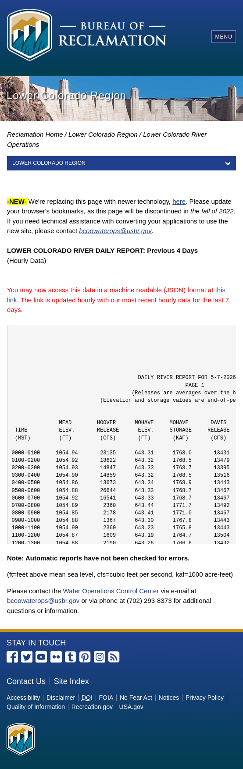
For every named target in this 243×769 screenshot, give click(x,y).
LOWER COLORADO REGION (49, 163)
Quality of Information (36, 706)
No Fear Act (136, 697)
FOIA (106, 697)
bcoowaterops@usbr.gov (43, 600)
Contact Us (26, 681)
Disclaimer (60, 697)
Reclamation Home (35, 134)
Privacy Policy (205, 697)
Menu (223, 37)
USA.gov (131, 706)
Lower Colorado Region (103, 134)
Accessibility (23, 697)
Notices (169, 697)
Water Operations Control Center (111, 591)
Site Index (71, 681)
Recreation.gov (92, 706)
